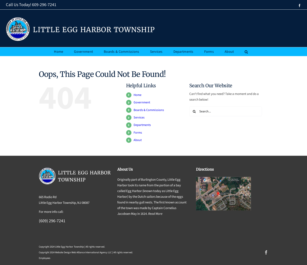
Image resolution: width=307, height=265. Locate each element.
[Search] (194, 111)
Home (137, 95)
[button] (246, 51)
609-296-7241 (44, 5)
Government (142, 102)
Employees (44, 258)
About (138, 140)
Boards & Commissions (149, 110)
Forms (138, 132)
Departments (142, 125)
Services (139, 117)
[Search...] (225, 111)
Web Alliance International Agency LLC (91, 252)
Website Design (63, 252)
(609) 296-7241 (52, 221)
